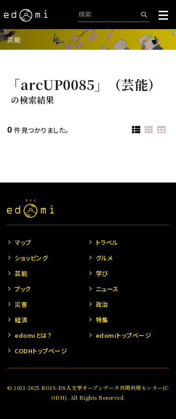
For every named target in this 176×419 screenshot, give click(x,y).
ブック (23, 288)
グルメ (104, 257)
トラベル (107, 242)
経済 (21, 319)
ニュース (107, 288)
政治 (102, 304)
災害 (21, 304)
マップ (23, 242)
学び (102, 273)
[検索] (143, 14)
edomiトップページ (124, 335)
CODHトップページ (41, 350)
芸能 (14, 39)
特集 (102, 319)
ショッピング (31, 257)
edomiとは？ (33, 335)
